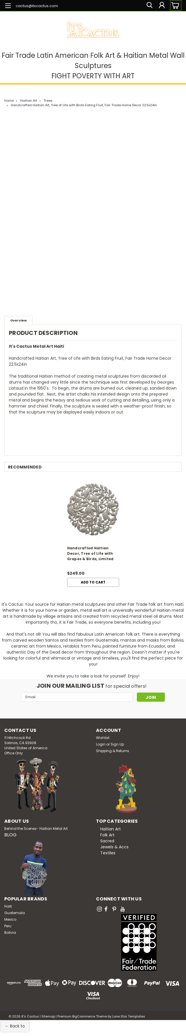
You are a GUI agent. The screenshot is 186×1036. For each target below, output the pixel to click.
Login (100, 744)
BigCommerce (83, 1016)
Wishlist (102, 737)
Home (9, 100)
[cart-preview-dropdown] (174, 5)
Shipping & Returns (112, 750)
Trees (48, 100)
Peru (7, 926)
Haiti (8, 906)
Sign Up (117, 744)
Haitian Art (28, 100)
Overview (18, 320)
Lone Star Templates (128, 1016)
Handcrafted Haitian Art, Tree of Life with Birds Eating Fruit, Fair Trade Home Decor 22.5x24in (84, 105)
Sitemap (48, 1016)
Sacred (107, 841)
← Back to (15, 1026)
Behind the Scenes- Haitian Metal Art (36, 828)
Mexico (10, 919)
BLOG (10, 835)
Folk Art (107, 835)
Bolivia (10, 932)
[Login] (161, 5)
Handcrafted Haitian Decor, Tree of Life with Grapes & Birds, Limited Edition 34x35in (90, 554)
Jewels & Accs (114, 847)
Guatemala (14, 912)
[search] (149, 5)
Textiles (107, 853)
